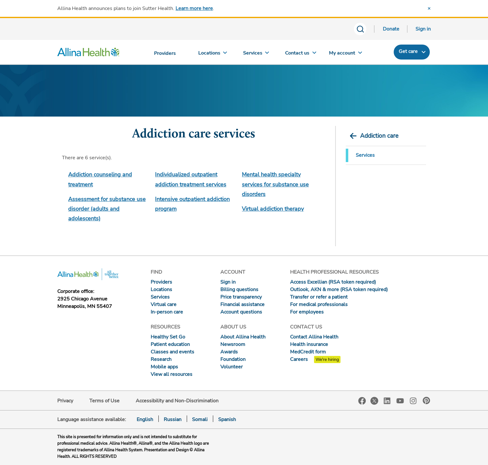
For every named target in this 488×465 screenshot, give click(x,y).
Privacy (65, 400)
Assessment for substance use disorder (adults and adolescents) (107, 209)
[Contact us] (301, 54)
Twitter (374, 401)
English (145, 419)
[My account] (345, 54)
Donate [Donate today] (391, 29)
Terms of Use (104, 400)
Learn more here (194, 8)
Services (365, 155)
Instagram (413, 400)
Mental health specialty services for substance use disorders (275, 184)
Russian (172, 419)
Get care (408, 51)
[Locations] (212, 54)
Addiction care (379, 136)
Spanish (227, 419)
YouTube (400, 400)
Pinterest (426, 400)
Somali (200, 419)
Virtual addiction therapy (273, 209)
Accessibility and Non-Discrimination (177, 400)
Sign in (423, 29)
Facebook (362, 401)
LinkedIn (387, 400)
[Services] (257, 54)
